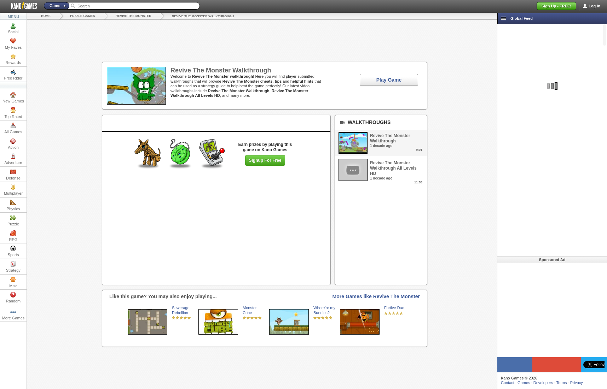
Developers (543, 383)
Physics (13, 205)
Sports (13, 251)
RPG (13, 236)
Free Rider (13, 74)
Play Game (389, 80)
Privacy (576, 383)
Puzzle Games (82, 16)
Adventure (13, 159)
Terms (561, 383)
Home (46, 16)
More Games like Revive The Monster (376, 296)
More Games (13, 314)
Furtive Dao (394, 308)
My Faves (13, 43)
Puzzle (13, 220)
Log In (594, 6)
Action (13, 143)
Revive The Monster (133, 16)
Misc (13, 282)
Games (524, 383)
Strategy (13, 266)
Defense (13, 174)
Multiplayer (13, 189)
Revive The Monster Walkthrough (203, 16)
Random (13, 297)
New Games (13, 97)
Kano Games (21, 6)
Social (13, 28)
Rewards (13, 59)
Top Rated (13, 113)
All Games (13, 128)
